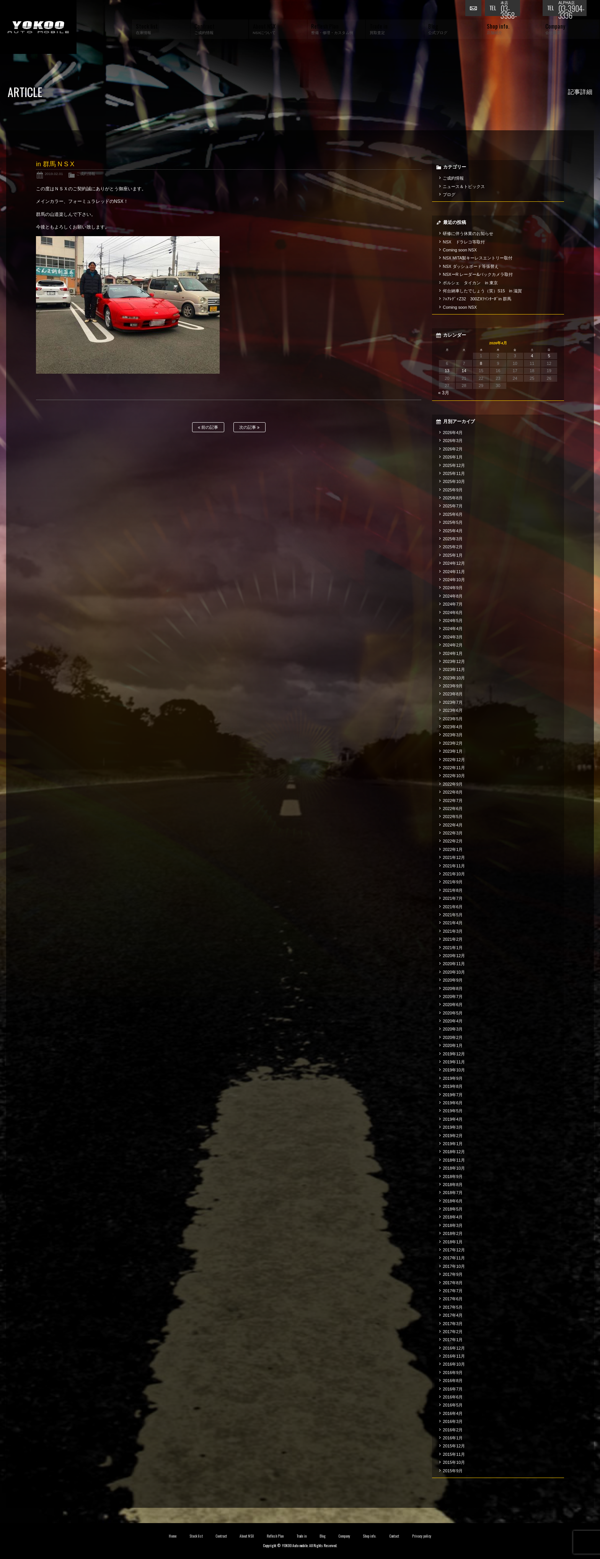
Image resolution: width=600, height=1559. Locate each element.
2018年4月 (453, 1217)
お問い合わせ (474, 9)
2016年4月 (453, 1413)
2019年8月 (453, 1086)
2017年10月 (454, 1266)
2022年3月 (453, 833)
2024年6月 (453, 612)
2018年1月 (453, 1242)
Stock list (196, 1536)
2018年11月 (454, 1160)
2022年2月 (453, 841)
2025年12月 (454, 465)
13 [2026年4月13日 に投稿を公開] (447, 370)
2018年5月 (453, 1209)
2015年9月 (453, 1470)
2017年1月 (453, 1339)
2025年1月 (453, 555)
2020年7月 (453, 996)
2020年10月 (454, 972)
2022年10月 (454, 775)
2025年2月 (453, 547)
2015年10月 (454, 1462)
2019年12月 (454, 1054)
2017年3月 (453, 1323)
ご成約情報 (85, 174)
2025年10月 (454, 481)
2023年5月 (453, 718)
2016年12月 (454, 1348)
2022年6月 (453, 808)
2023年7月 (453, 702)
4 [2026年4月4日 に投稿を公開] (532, 355)
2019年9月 (453, 1078)
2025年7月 (453, 506)
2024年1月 (453, 653)
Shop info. (369, 1536)
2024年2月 (453, 645)
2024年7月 (453, 604)
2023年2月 (453, 743)
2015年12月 (454, 1446)
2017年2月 (453, 1331)
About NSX (247, 1536)
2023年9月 (453, 686)
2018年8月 (453, 1184)
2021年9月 (453, 882)
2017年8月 (453, 1282)
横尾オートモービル (38, 27)
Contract (221, 1536)
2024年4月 (453, 628)
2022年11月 (454, 767)
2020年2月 (453, 1037)
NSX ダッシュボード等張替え (471, 266)
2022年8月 (453, 792)
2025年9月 (453, 490)
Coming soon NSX (460, 250)
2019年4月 (453, 1119)
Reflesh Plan (275, 1536)
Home (172, 1536)
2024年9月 (453, 587)
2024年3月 (453, 637)
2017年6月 (453, 1298)
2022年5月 (453, 816)
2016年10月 (454, 1364)
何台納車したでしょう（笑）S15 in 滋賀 (482, 290)
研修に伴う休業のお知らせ (468, 233)
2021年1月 (453, 947)
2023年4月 (453, 726)
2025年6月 (453, 514)
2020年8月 (453, 988)
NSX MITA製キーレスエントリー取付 (477, 258)
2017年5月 (453, 1307)
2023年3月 (453, 735)
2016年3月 (453, 1421)
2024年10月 (454, 579)
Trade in (302, 1536)
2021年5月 (453, 914)
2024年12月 (454, 563)
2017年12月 (454, 1250)
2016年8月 (453, 1380)
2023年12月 (454, 661)
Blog (323, 1536)
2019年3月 (453, 1127)
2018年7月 (453, 1192)
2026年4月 (453, 432)
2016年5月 (453, 1405)
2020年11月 (454, 963)
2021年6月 (453, 906)
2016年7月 (453, 1389)
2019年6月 (453, 1102)
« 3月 (443, 392)
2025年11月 (454, 473)
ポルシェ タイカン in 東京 (470, 282)
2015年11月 (454, 1454)
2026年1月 (453, 457)
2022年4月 (453, 825)
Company (344, 1536)
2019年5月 (453, 1110)
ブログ (449, 194)
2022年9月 (453, 784)
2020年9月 (453, 980)
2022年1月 (453, 849)
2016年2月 (453, 1430)
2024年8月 (453, 596)
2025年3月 (453, 538)
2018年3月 (453, 1225)
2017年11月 (454, 1258)
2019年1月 (453, 1143)
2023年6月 (453, 710)
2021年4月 (453, 922)
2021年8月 (453, 890)
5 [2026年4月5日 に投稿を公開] (549, 355)
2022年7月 (453, 800)
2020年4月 (453, 1021)
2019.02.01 (54, 174)
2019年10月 (454, 1070)
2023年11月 (454, 669)
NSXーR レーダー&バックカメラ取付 (478, 274)
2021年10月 (454, 874)
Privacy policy (421, 1536)
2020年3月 (453, 1029)
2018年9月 (453, 1176)
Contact (394, 1536)
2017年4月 (453, 1315)
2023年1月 (453, 751)
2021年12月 (454, 857)
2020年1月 (453, 1045)
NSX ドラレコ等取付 (464, 242)
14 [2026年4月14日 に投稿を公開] (464, 370)
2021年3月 (453, 931)
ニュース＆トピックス (464, 186)
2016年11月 (454, 1356)
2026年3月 (453, 440)
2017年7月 (453, 1290)
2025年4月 (453, 530)
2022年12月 (454, 759)
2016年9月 (453, 1372)
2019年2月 (453, 1135)
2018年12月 (454, 1151)
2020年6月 (453, 1004)
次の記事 (249, 427)
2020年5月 (453, 1013)
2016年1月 (453, 1438)
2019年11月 (454, 1062)
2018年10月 (454, 1168)
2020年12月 (454, 955)
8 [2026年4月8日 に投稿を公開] (481, 363)
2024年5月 (453, 620)
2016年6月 (453, 1397)
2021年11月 (454, 866)
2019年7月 (453, 1094)
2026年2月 (453, 449)
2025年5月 (453, 522)
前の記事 (208, 427)
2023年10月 (454, 678)
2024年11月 (454, 571)
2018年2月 (453, 1233)
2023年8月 (453, 694)
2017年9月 (453, 1274)
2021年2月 (453, 939)
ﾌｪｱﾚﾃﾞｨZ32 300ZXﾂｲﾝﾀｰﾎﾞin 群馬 (477, 299)
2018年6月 (453, 1201)
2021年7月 (453, 898)
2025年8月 (453, 498)
